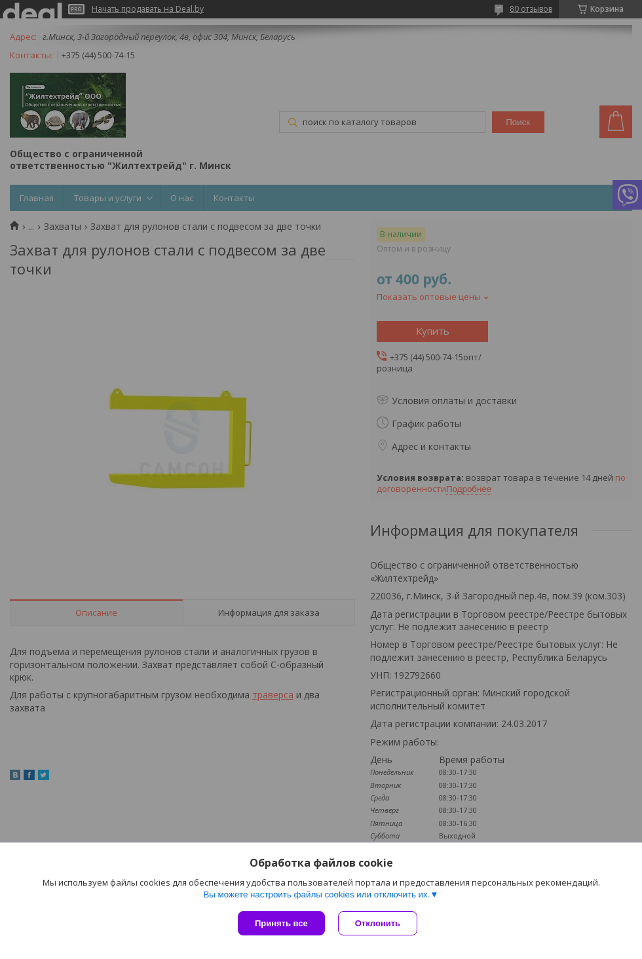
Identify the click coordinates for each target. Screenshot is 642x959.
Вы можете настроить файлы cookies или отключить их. (316, 894)
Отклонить (377, 923)
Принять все (281, 923)
